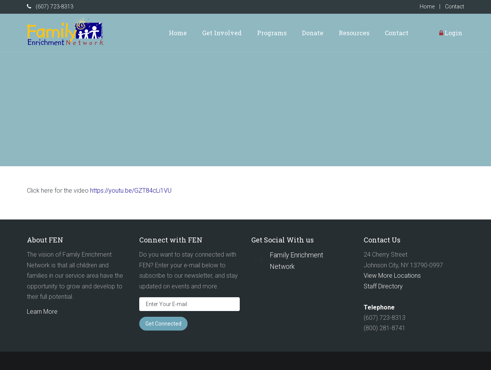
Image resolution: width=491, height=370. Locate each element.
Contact (454, 6)
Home (427, 6)
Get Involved (222, 33)
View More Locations (392, 275)
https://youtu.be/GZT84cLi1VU (130, 190)
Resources (354, 33)
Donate (312, 33)
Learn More (42, 311)
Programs (272, 33)
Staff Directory (383, 286)
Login (450, 33)
